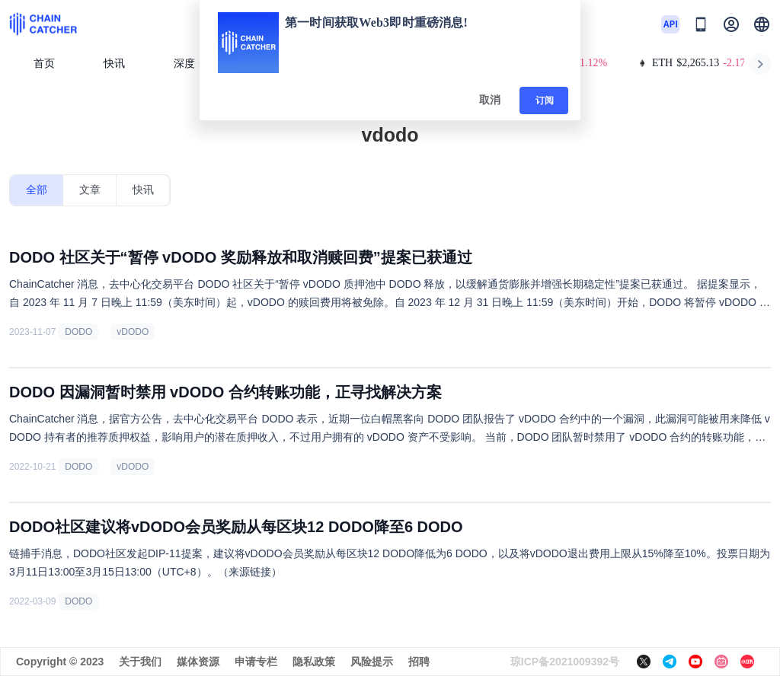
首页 (44, 63)
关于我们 (140, 661)
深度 (190, 63)
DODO (78, 332)
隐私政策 (313, 661)
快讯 (114, 63)
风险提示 (371, 661)
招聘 (419, 661)
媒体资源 (198, 661)
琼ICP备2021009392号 (564, 661)
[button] (762, 24)
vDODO (133, 332)
